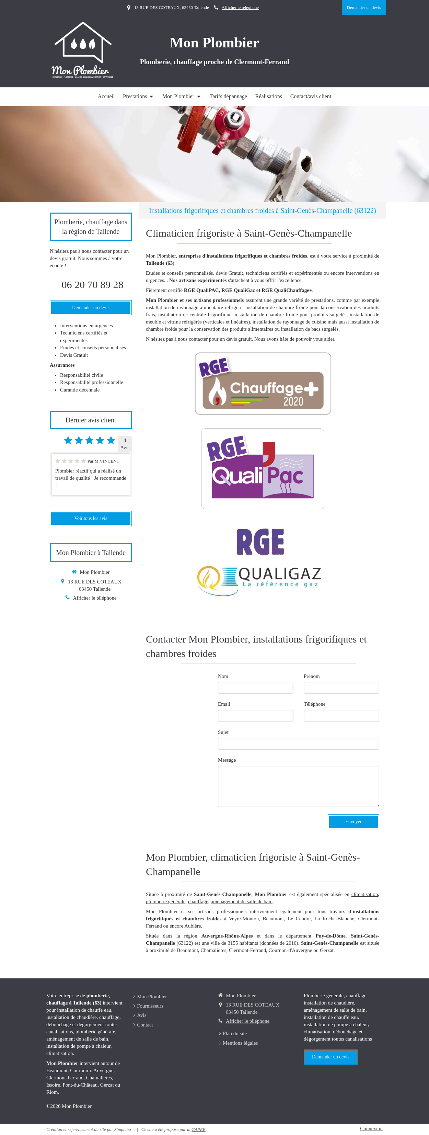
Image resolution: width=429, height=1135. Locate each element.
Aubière (192, 926)
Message (227, 760)
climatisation (364, 894)
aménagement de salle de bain (242, 901)
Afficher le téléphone (240, 7)
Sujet (223, 732)
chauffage (198, 901)
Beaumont (273, 918)
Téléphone (314, 704)
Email (224, 704)
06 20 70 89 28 (93, 284)
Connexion (371, 1128)
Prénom (312, 676)
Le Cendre (299, 918)
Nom (223, 676)
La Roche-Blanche (334, 918)
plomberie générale (165, 901)
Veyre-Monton (244, 918)
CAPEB (198, 1129)
